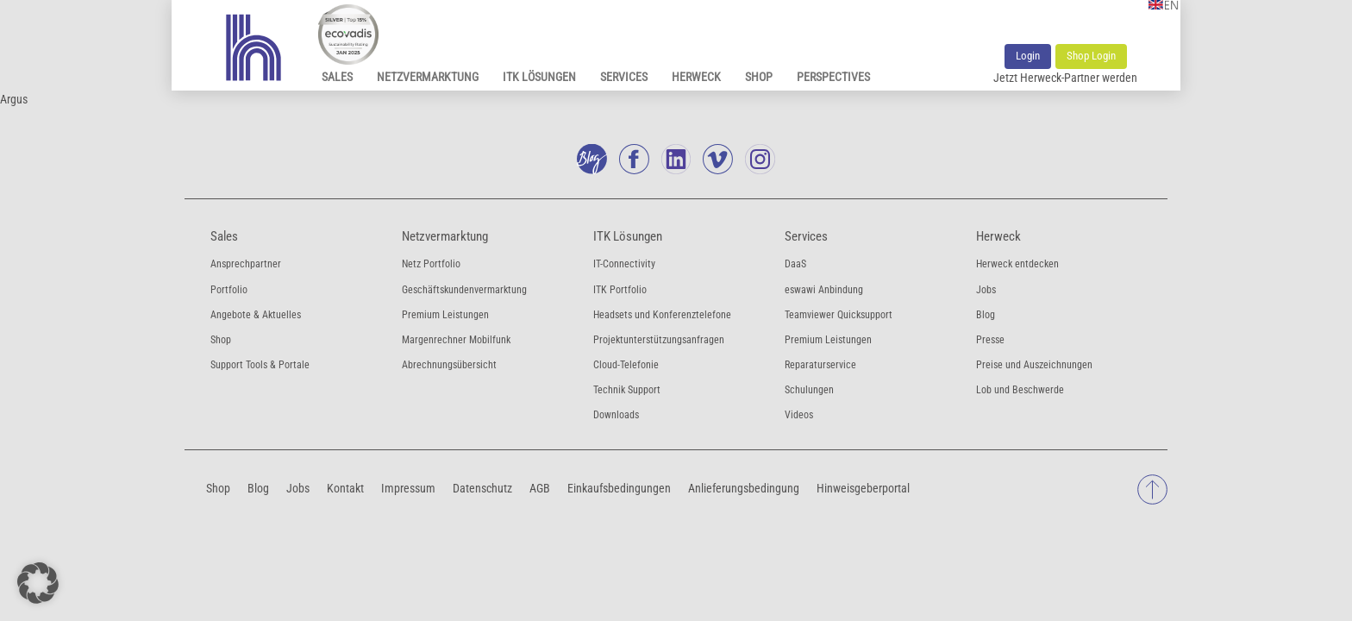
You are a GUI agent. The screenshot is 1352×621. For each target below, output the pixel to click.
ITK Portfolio (620, 290)
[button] (38, 583)
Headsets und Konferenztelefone (662, 315)
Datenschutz (482, 487)
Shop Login (1091, 55)
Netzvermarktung (428, 77)
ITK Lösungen (539, 77)
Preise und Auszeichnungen (1034, 365)
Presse (990, 340)
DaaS (795, 264)
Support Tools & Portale (260, 365)
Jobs (986, 290)
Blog (985, 315)
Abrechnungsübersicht (449, 365)
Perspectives (833, 77)
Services (624, 77)
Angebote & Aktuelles (255, 315)
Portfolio (228, 290)
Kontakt (345, 487)
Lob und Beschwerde (1020, 390)
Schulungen (809, 390)
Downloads (616, 415)
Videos (799, 415)
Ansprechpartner (245, 264)
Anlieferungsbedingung (743, 487)
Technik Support (626, 390)
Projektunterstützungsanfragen (658, 340)
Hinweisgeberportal (863, 487)
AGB (539, 487)
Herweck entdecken (1017, 264)
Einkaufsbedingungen (619, 487)
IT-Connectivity (624, 264)
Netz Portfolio (431, 264)
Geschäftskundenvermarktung (464, 290)
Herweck (696, 77)
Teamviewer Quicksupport (838, 315)
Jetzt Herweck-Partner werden (1065, 78)
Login (1028, 55)
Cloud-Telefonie (626, 365)
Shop (759, 77)
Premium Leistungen (445, 315)
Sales (337, 77)
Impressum (408, 487)
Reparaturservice (820, 365)
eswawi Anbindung (824, 290)
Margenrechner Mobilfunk (456, 340)
